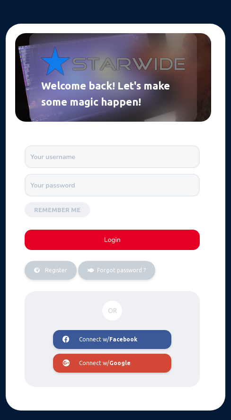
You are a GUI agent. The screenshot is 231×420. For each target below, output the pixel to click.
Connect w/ (99, 339)
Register (46, 270)
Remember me (57, 209)
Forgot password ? (112, 270)
